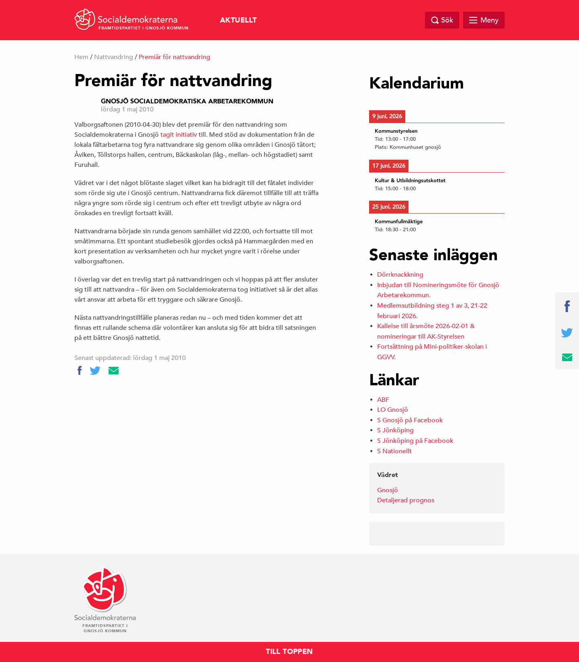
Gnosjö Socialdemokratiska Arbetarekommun (187, 101)
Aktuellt (238, 20)
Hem (81, 57)
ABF (383, 400)
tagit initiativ (178, 135)
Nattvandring (113, 57)
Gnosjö (387, 490)
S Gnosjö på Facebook (410, 420)
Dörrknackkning (400, 275)
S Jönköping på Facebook (415, 441)
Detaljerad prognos (405, 500)
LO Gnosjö (392, 410)
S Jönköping (395, 430)
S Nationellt (394, 451)
